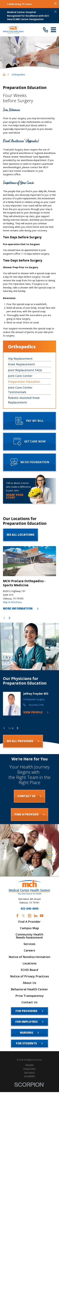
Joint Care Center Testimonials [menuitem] (20, 389)
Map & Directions (12, 602)
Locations (29, 963)
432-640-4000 (29, 908)
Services (29, 943)
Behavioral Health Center (29, 989)
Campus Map (29, 928)
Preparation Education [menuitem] (24, 382)
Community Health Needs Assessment (29, 936)
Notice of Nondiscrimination (29, 956)
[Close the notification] (55, 3)
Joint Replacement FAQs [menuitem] (25, 370)
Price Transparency (29, 995)
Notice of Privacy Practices (29, 976)
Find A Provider (29, 921)
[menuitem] (29, 1064)
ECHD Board (29, 969)
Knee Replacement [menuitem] (21, 364)
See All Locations (20, 534)
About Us (29, 982)
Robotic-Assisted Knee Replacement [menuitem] (24, 400)
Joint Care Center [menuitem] (20, 376)
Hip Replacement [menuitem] (20, 358)
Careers (29, 950)
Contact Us (29, 1002)
